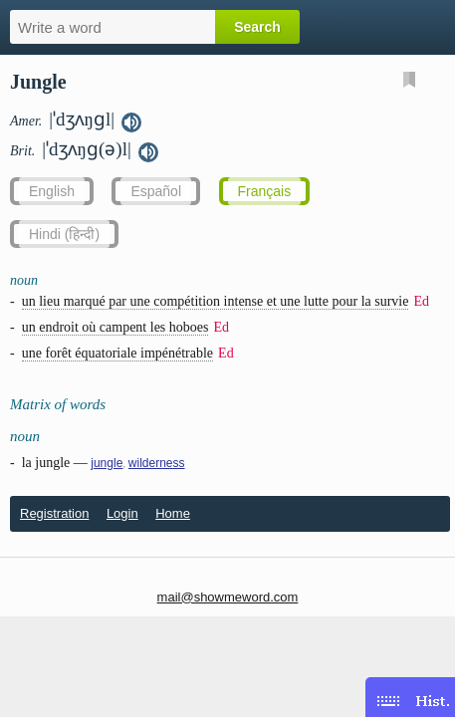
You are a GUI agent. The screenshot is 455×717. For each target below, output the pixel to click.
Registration (54, 513)
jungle (106, 463)
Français (265, 191)
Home (172, 513)
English (52, 191)
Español (155, 191)
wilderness (156, 463)
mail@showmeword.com (228, 597)
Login (122, 513)
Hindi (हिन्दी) (64, 234)
